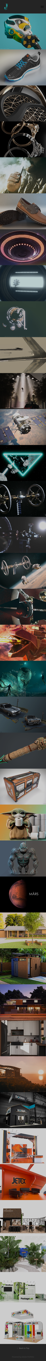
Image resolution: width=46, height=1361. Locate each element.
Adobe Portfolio (28, 1357)
